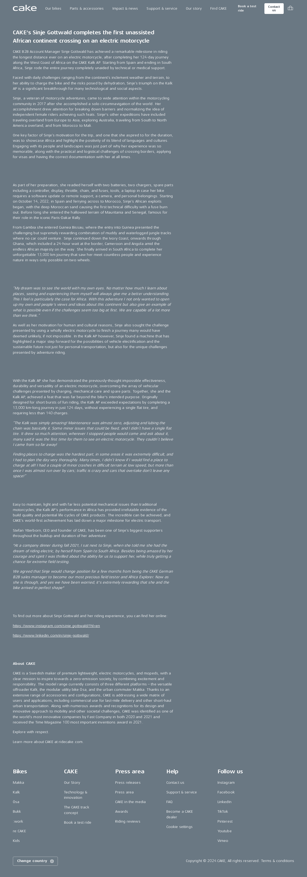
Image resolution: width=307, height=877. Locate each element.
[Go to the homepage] (25, 8)
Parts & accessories (87, 8)
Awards (121, 811)
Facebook (226, 792)
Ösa (16, 802)
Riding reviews (127, 821)
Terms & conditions (277, 861)
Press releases (128, 783)
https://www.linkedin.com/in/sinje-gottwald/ (51, 635)
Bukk (17, 811)
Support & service (162, 8)
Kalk (16, 792)
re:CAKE (19, 831)
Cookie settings (179, 827)
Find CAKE (218, 8)
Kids (16, 841)
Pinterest (225, 821)
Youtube (225, 831)
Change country (36, 861)
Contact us (274, 8)
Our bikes (53, 8)
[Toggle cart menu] (290, 8)
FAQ (169, 802)
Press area (124, 792)
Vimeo (223, 841)
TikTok (223, 811)
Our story (194, 8)
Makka (18, 783)
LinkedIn (224, 802)
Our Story (72, 783)
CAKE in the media (130, 802)
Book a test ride (247, 8)
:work (18, 821)
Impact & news (125, 8)
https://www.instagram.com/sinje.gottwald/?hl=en (56, 626)
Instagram (226, 783)
